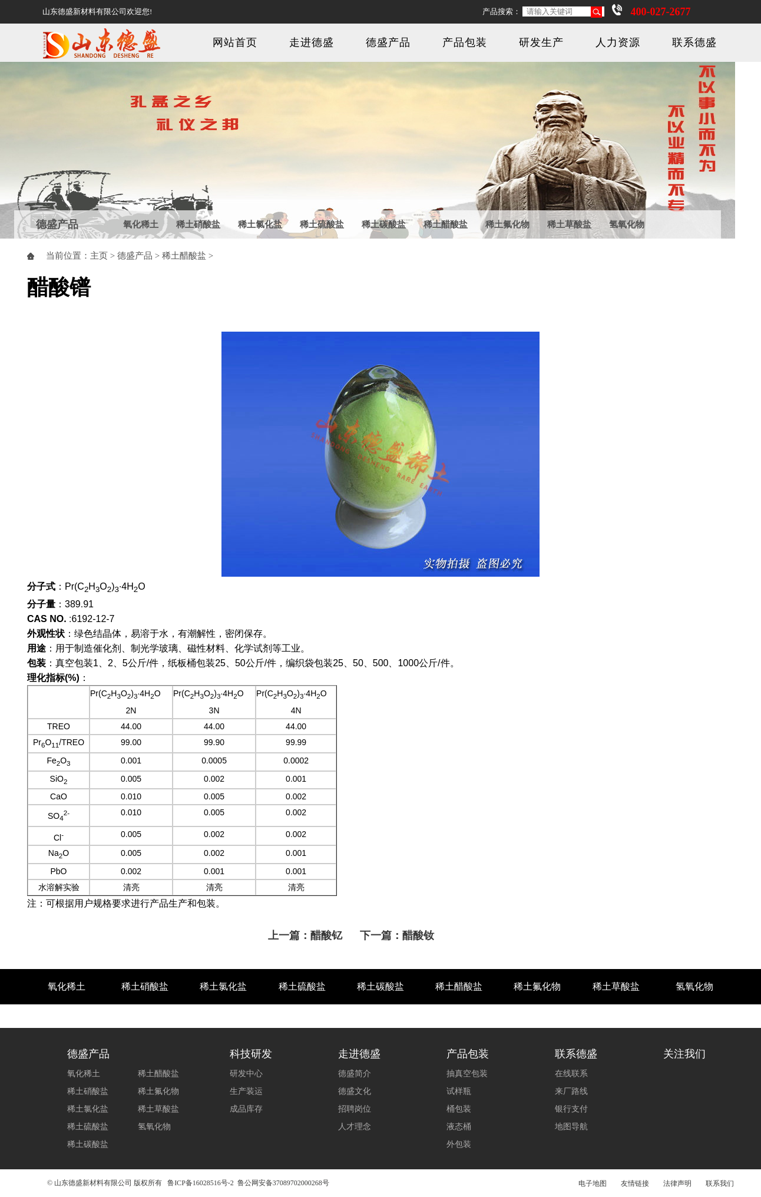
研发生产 (541, 42)
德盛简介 (354, 1073)
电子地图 (592, 1183)
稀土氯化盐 (260, 224)
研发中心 (246, 1073)
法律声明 (677, 1183)
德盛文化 (354, 1091)
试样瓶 (458, 1091)
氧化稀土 (140, 224)
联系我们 (720, 1183)
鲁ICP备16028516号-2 (200, 1183)
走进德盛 (311, 42)
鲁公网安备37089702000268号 (283, 1183)
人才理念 (354, 1126)
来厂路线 (571, 1091)
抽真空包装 (467, 1073)
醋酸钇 (326, 935)
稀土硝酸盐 (198, 224)
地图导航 (571, 1126)
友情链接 (635, 1183)
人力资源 (617, 42)
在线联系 (571, 1073)
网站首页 (235, 42)
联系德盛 (694, 42)
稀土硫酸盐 (322, 224)
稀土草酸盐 (569, 224)
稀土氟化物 (507, 224)
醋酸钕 (418, 935)
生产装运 (246, 1091)
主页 (99, 255)
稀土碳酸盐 (384, 224)
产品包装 (464, 42)
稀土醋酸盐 (445, 224)
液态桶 (458, 1126)
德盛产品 (388, 42)
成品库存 (246, 1109)
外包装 (458, 1144)
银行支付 (571, 1109)
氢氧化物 (626, 224)
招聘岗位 (354, 1109)
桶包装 (458, 1109)
